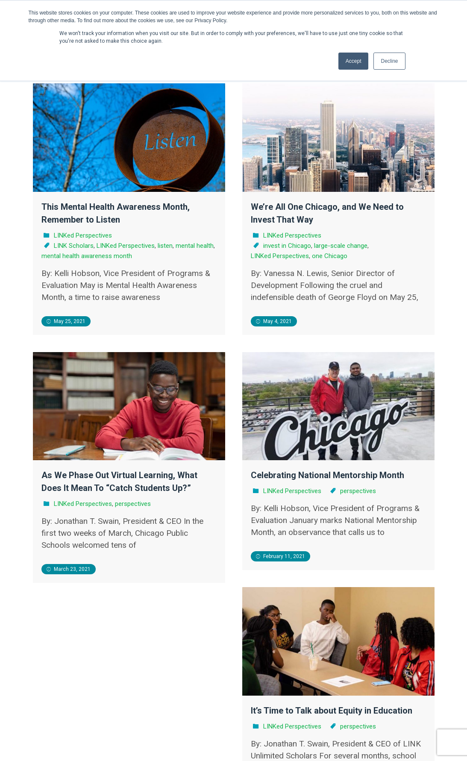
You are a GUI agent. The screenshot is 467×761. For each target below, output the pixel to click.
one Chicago (329, 256)
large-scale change (340, 246)
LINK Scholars (74, 246)
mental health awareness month (86, 256)
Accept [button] (353, 61)
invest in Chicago (287, 246)
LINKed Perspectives (83, 235)
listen (165, 246)
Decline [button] (389, 61)
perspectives (159, 490)
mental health (195, 246)
